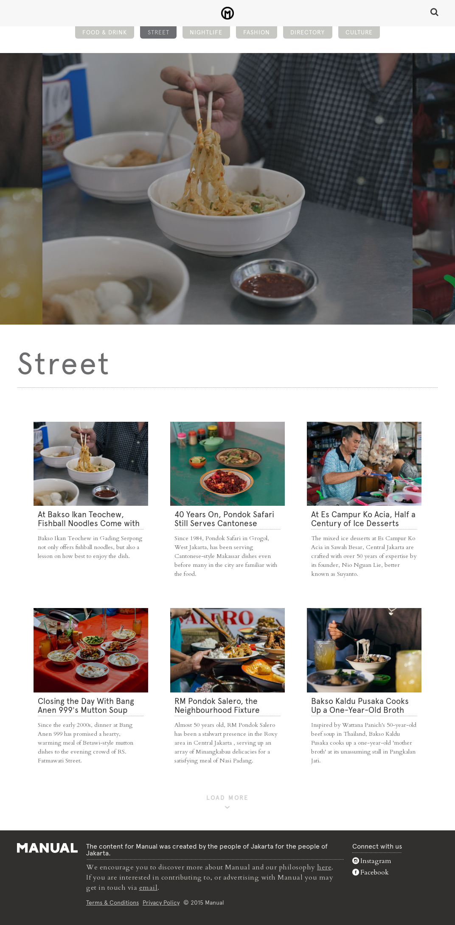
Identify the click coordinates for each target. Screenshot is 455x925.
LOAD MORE (227, 798)
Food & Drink (104, 32)
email (148, 887)
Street (158, 32)
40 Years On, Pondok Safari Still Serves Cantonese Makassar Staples (224, 523)
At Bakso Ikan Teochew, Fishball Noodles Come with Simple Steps (89, 523)
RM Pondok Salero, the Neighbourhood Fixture (217, 705)
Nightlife (206, 32)
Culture (359, 32)
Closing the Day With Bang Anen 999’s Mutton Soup (86, 705)
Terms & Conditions (112, 902)
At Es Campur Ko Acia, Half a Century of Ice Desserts (363, 519)
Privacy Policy (161, 902)
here (324, 867)
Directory (307, 32)
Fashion (256, 32)
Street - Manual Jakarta (227, 13)
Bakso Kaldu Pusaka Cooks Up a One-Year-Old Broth (360, 705)
